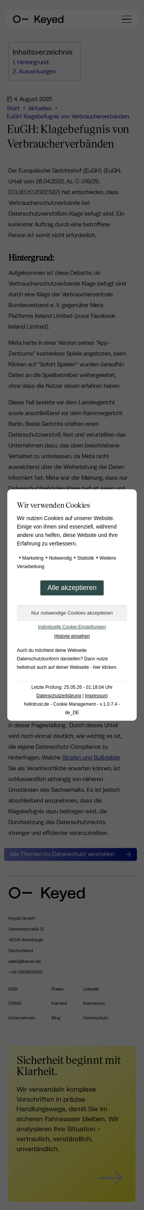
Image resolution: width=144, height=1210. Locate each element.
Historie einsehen (72, 636)
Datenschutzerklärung (58, 695)
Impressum (96, 695)
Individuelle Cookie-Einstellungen (72, 627)
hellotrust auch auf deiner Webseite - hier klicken (66, 667)
